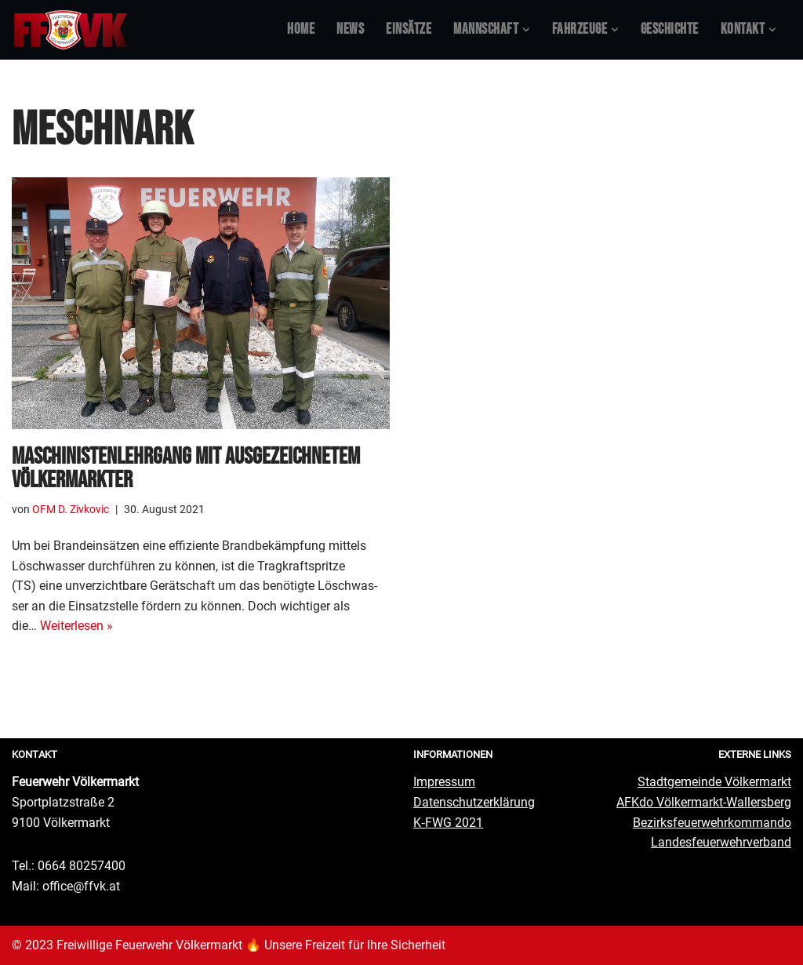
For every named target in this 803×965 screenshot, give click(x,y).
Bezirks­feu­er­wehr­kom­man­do (712, 822)
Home (300, 29)
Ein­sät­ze (408, 29)
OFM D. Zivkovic (70, 509)
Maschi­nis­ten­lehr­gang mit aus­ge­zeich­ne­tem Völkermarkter (186, 468)
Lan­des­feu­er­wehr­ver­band (721, 842)
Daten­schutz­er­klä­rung (474, 802)
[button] (526, 30)
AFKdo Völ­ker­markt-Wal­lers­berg (703, 802)
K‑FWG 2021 (448, 822)
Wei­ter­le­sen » (76, 625)
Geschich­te (670, 29)
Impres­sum (444, 781)
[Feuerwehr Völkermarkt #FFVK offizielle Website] (70, 29)
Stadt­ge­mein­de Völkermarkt (714, 781)
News (350, 29)
